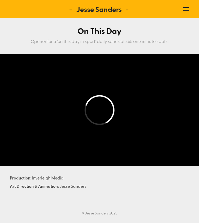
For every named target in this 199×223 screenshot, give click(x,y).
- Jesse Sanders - (99, 9)
